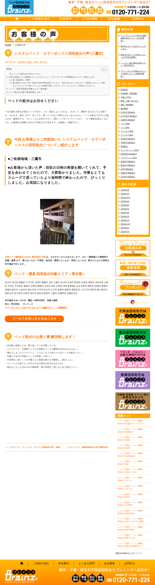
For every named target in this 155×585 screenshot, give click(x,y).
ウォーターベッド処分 (130, 150)
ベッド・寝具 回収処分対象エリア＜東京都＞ (29, 89)
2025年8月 (125, 205)
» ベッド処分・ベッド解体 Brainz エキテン (130, 479)
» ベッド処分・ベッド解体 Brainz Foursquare (130, 454)
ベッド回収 (125, 124)
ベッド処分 (125, 127)
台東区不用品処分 (128, 173)
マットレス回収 (127, 131)
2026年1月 (125, 194)
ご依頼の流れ (41, 19)
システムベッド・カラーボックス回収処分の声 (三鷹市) (58, 53)
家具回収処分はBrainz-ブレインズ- (132, 380)
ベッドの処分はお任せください (27, 74)
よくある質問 (90, 19)
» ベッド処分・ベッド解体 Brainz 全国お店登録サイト (130, 544)
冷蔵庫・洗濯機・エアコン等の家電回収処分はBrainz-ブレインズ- (132, 401)
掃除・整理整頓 (127, 105)
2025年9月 (125, 201)
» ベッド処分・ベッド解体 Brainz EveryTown (130, 512)
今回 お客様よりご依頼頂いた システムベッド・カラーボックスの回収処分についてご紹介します (51, 77)
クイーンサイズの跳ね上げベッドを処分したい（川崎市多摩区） (133, 73)
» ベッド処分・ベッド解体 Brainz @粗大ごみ (130, 536)
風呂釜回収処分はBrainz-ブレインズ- (132, 338)
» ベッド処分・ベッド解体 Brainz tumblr (130, 446)
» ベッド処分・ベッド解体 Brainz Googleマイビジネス (131, 422)
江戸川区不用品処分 (129, 116)
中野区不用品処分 (128, 143)
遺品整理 (124, 109)
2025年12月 (125, 198)
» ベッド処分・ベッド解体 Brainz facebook (130, 430)
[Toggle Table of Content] (102, 69)
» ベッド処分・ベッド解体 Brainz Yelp (130, 462)
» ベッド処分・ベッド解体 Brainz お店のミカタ (130, 470)
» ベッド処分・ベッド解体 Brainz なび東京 (130, 503)
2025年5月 (125, 209)
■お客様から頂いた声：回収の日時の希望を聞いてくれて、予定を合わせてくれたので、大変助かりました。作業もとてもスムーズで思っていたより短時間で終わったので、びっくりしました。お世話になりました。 (59, 84)
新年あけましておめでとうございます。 (133, 47)
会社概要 (114, 19)
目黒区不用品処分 (128, 162)
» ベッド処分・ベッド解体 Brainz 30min (130, 495)
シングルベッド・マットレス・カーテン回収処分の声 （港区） (34, 447)
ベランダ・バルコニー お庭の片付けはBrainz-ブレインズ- (132, 359)
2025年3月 (125, 213)
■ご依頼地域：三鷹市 (21, 80)
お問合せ (138, 19)
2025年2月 (125, 217)
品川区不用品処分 (128, 177)
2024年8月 (125, 228)
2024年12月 (125, 224)
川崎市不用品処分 (128, 120)
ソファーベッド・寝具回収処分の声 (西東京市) (87, 447)
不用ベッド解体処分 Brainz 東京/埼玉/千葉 (25, 257)
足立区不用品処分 (128, 112)
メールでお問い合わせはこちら (34, 319)
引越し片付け (126, 97)
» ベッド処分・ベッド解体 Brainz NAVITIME (130, 528)
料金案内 (65, 19)
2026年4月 (125, 190)
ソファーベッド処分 (129, 158)
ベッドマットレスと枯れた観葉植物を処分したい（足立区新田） (133, 38)
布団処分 (124, 146)
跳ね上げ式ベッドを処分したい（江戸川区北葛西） (133, 56)
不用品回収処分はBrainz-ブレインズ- (132, 316)
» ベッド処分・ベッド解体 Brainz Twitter (130, 438)
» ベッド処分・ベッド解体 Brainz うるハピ (130, 487)
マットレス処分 (127, 135)
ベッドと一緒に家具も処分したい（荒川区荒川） (133, 64)
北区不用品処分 (127, 169)
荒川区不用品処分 (128, 139)
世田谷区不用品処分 (129, 154)
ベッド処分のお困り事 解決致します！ (26, 92)
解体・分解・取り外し (38, 62)
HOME (17, 19)
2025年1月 (125, 220)
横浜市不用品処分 (128, 165)
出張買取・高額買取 (129, 93)
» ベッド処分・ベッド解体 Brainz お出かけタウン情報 (130, 520)
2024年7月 (125, 232)
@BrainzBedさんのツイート (128, 553)
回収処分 (22, 62)
